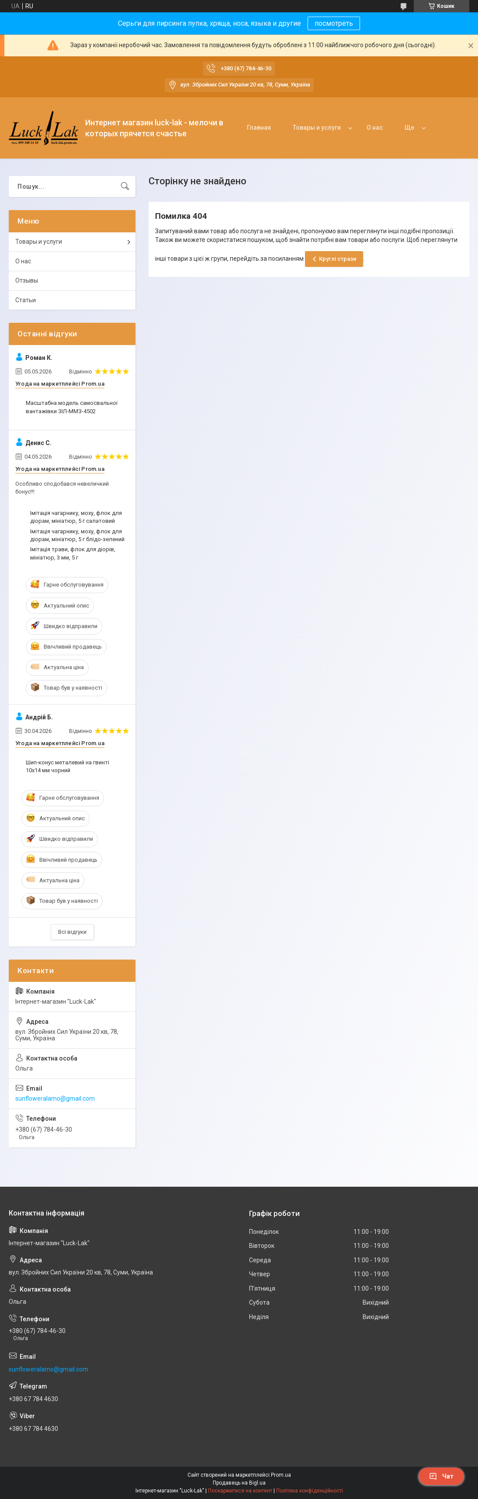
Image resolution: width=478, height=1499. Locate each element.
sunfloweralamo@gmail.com (55, 1098)
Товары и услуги (317, 127)
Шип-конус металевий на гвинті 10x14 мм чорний (67, 766)
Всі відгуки (72, 932)
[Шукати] (124, 186)
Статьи (25, 300)
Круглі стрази (337, 259)
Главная (259, 127)
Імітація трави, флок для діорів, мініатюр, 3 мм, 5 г (72, 553)
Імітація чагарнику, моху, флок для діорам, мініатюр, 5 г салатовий (76, 517)
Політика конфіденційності (309, 1491)
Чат (441, 1476)
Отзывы (26, 280)
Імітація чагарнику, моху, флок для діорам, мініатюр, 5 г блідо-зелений (77, 535)
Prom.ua (281, 1475)
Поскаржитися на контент (240, 1491)
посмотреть (334, 23)
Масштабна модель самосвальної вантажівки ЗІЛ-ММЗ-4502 (72, 407)
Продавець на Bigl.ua (239, 1483)
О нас (375, 127)
